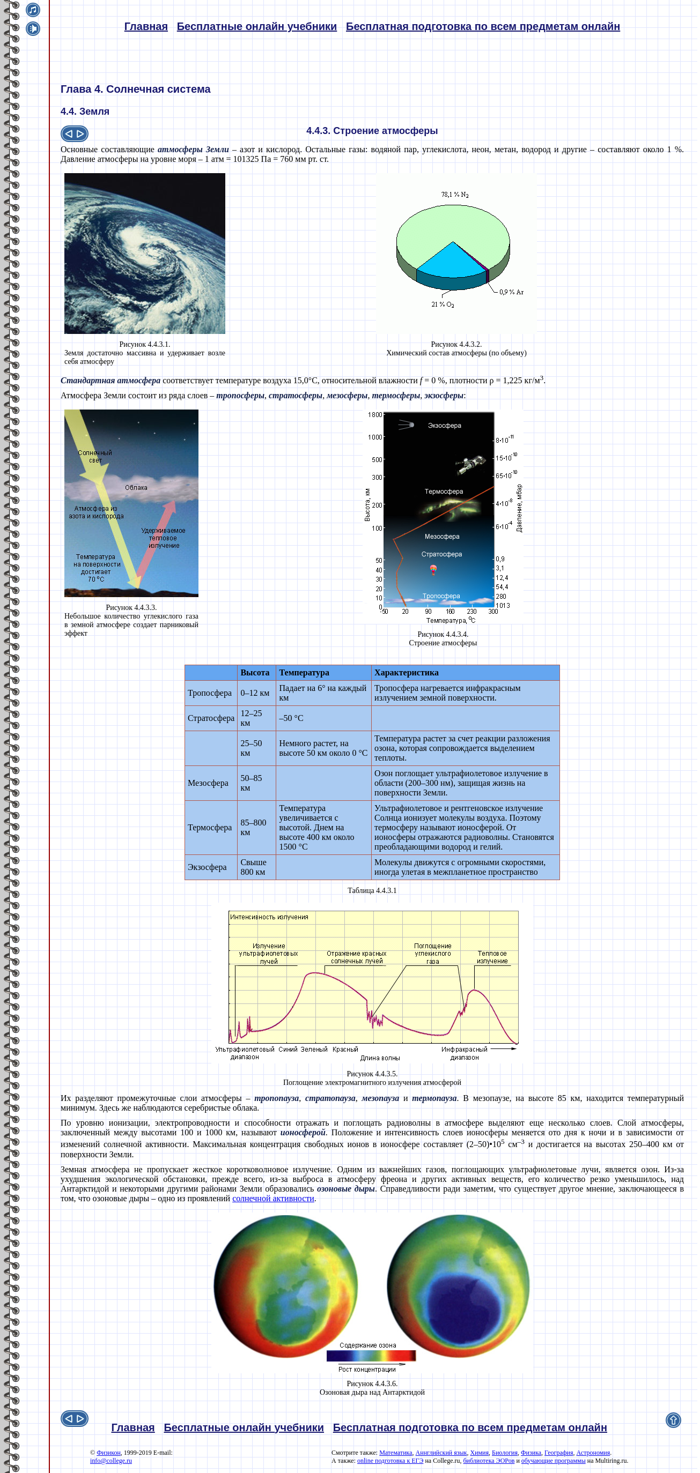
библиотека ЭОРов (488, 1460)
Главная (146, 26)
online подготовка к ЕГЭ (390, 1460)
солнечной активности (273, 1198)
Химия (479, 1452)
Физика (531, 1452)
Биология (505, 1452)
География (558, 1452)
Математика (395, 1452)
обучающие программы (553, 1460)
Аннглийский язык (441, 1452)
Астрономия (593, 1452)
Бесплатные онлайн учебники (257, 26)
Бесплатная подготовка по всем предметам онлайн (483, 26)
